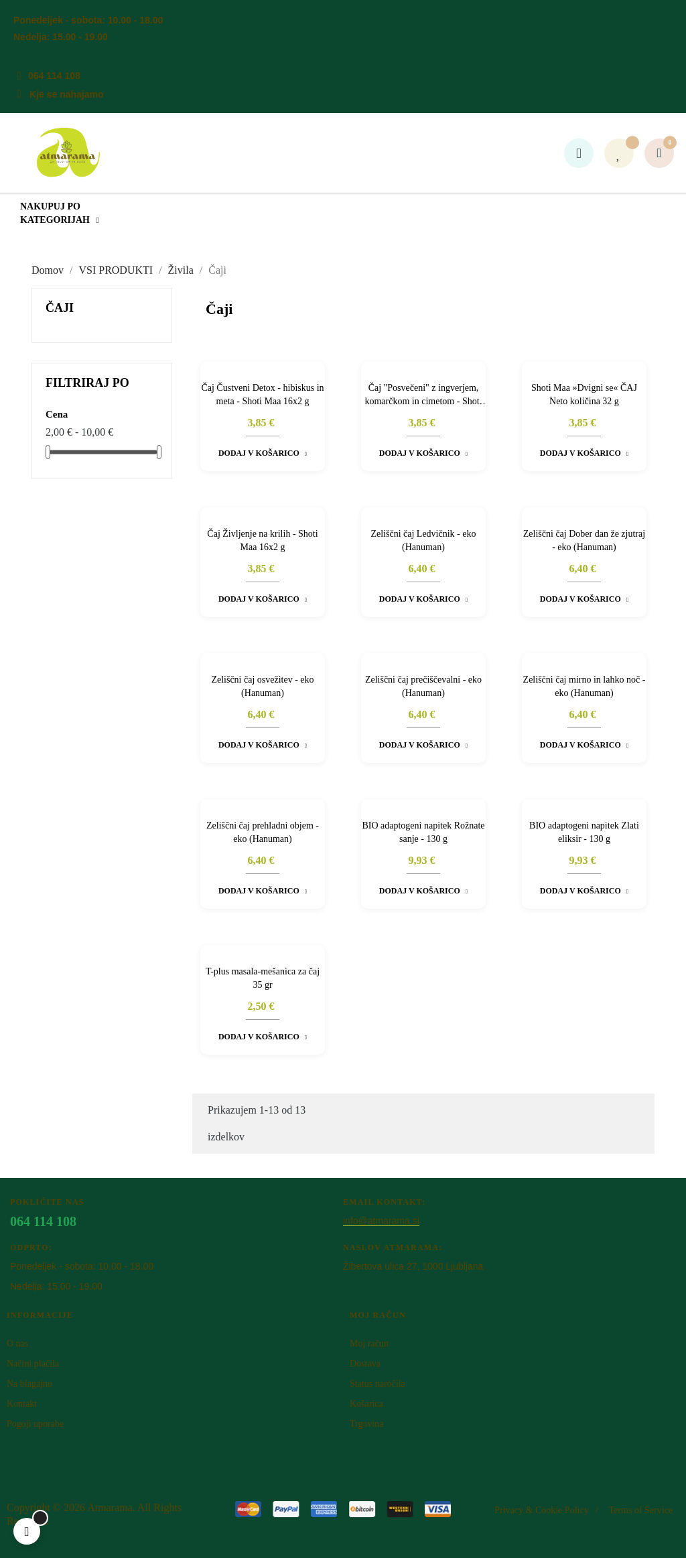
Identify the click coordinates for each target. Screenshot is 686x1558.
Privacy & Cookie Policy (541, 1510)
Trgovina (367, 1424)
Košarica (366, 1404)
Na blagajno (29, 1384)
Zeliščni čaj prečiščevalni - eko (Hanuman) (423, 686)
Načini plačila (33, 1364)
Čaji (60, 308)
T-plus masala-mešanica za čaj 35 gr (263, 978)
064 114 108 (54, 75)
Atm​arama (110, 1507)
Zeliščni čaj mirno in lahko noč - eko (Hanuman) (584, 686)
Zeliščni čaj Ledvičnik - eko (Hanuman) (423, 540)
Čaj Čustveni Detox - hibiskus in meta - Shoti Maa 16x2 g (262, 394)
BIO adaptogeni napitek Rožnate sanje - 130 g (423, 832)
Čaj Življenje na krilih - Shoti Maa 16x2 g (262, 540)
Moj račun (369, 1343)
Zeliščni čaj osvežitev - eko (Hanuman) (262, 686)
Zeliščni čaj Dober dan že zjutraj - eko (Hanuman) (584, 540)
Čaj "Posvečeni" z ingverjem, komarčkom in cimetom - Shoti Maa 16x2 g (423, 395)
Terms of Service (641, 1510)
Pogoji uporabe (35, 1424)
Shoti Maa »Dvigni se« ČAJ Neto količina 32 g (584, 394)
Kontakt (22, 1404)
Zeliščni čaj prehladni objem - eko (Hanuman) (262, 832)
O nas (17, 1343)
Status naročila (377, 1384)
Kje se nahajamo (66, 94)
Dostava (365, 1364)
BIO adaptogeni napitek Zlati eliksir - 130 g (584, 832)
